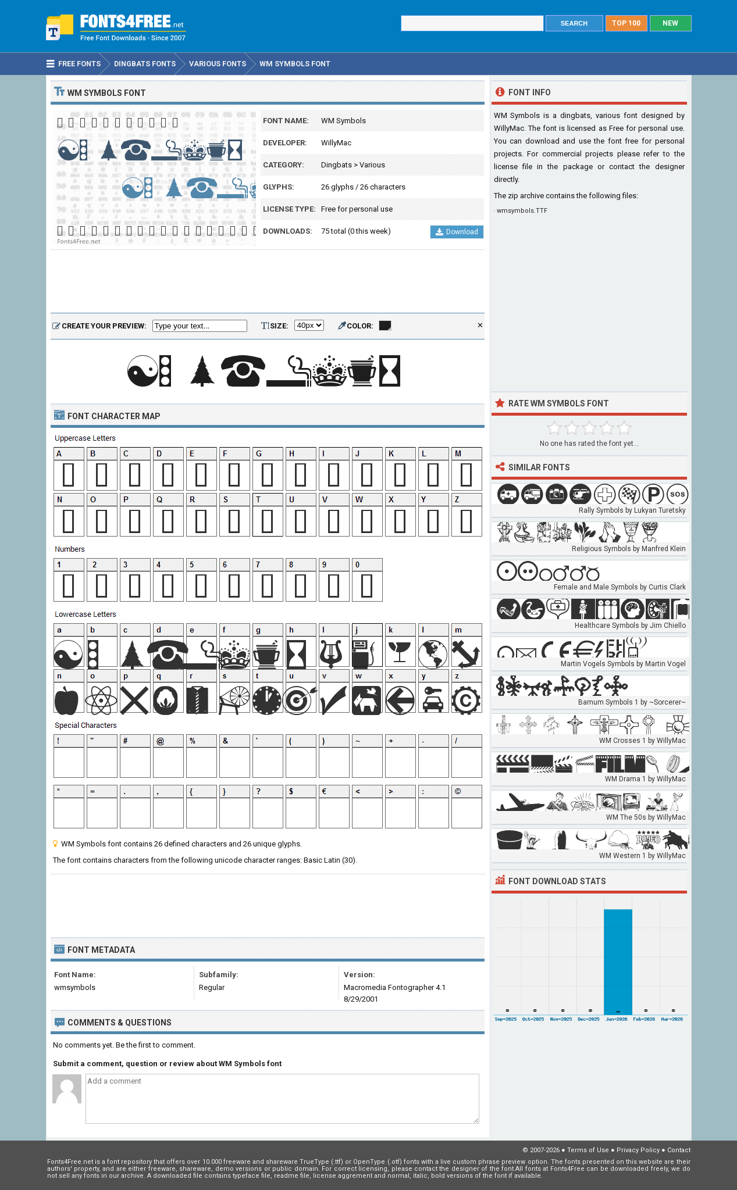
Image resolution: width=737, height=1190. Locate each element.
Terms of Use (588, 1150)
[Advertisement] (268, 282)
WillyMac (336, 142)
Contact (678, 1150)
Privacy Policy (638, 1150)
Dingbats (336, 164)
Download (457, 232)
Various (372, 164)
